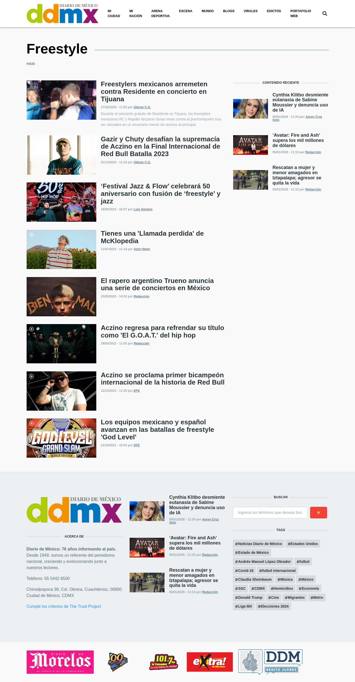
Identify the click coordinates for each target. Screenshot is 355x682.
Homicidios (283, 588)
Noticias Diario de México (260, 544)
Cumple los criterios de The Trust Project (64, 606)
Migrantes (296, 597)
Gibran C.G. (142, 107)
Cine (275, 597)
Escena (186, 11)
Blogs (228, 11)
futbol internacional (279, 571)
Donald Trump (250, 597)
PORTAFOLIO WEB (300, 13)
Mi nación (135, 13)
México (307, 579)
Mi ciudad (114, 13)
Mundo (208, 11)
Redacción (141, 296)
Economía (310, 588)
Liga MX (245, 606)
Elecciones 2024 (275, 606)
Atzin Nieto (142, 249)
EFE (137, 391)
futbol (304, 562)
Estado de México (253, 552)
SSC (242, 588)
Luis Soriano (143, 209)
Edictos (274, 11)
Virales (251, 11)
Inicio (31, 64)
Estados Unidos (304, 544)
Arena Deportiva (160, 13)
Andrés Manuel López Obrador (264, 562)
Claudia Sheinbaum (255, 579)
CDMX (259, 588)
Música (286, 579)
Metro (318, 597)
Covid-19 (245, 571)
